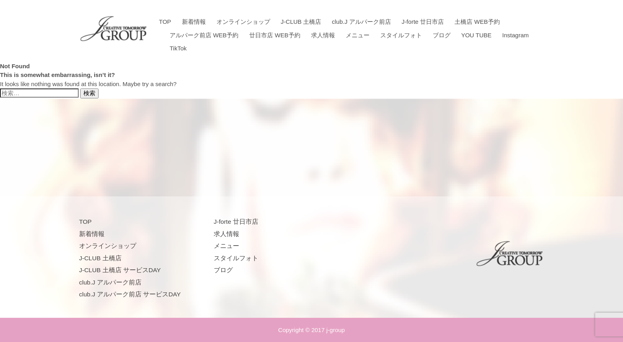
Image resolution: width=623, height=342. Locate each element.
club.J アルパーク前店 (361, 21)
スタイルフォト (401, 35)
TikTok (178, 48)
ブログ (442, 35)
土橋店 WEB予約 (477, 21)
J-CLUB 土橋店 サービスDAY (120, 270)
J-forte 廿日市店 (423, 21)
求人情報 (323, 35)
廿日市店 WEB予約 (274, 35)
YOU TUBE (476, 35)
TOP (165, 21)
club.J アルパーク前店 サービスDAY (130, 294)
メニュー (358, 35)
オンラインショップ (243, 21)
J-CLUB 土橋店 (301, 21)
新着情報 (194, 21)
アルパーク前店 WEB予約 (204, 35)
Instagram (515, 35)
